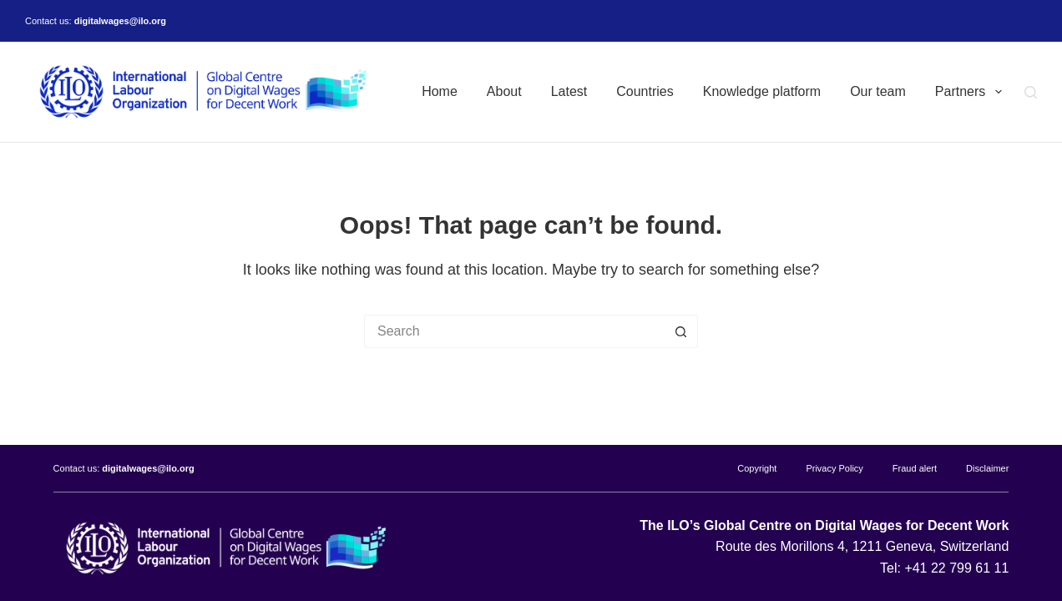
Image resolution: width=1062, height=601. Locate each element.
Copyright (756, 468)
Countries (644, 91)
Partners (972, 92)
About (504, 91)
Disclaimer (987, 468)
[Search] (1030, 92)
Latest (569, 91)
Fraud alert (915, 468)
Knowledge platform (762, 91)
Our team (878, 91)
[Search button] (681, 331)
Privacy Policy (834, 468)
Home (440, 91)
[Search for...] (514, 331)
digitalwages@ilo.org (120, 21)
